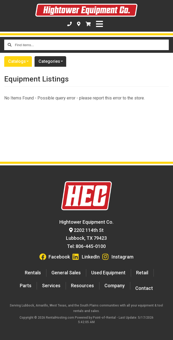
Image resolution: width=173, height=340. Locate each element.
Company (114, 285)
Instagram (117, 256)
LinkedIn (86, 256)
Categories (52, 61)
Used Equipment (108, 272)
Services (51, 285)
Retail (142, 272)
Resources (82, 285)
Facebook (54, 256)
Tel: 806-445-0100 (86, 246)
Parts (25, 285)
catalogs (20, 61)
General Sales (66, 272)
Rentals (33, 272)
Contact (144, 288)
